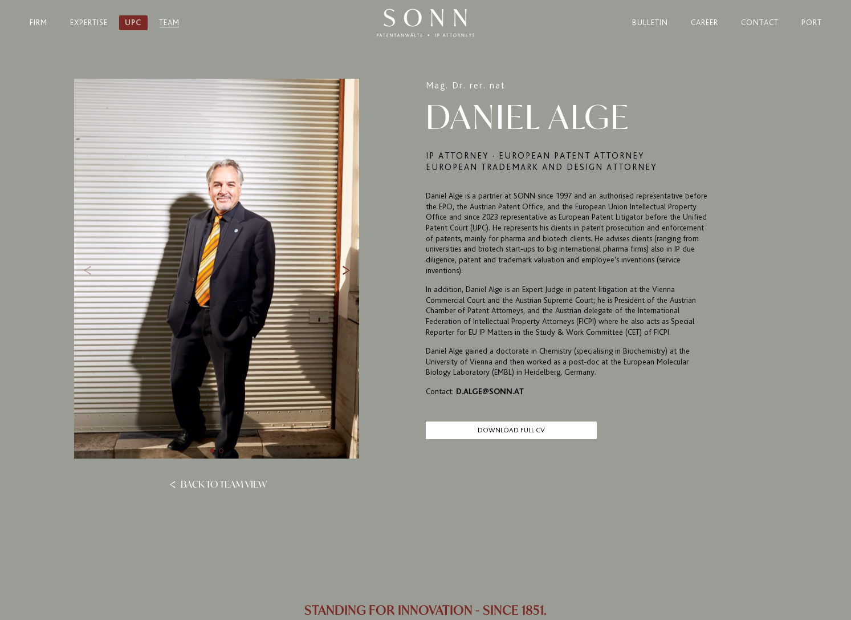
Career (704, 22)
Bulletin (650, 22)
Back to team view (218, 484)
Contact (760, 22)
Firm (38, 22)
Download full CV (511, 430)
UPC (133, 22)
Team (169, 22)
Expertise (89, 22)
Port (811, 22)
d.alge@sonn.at (490, 391)
